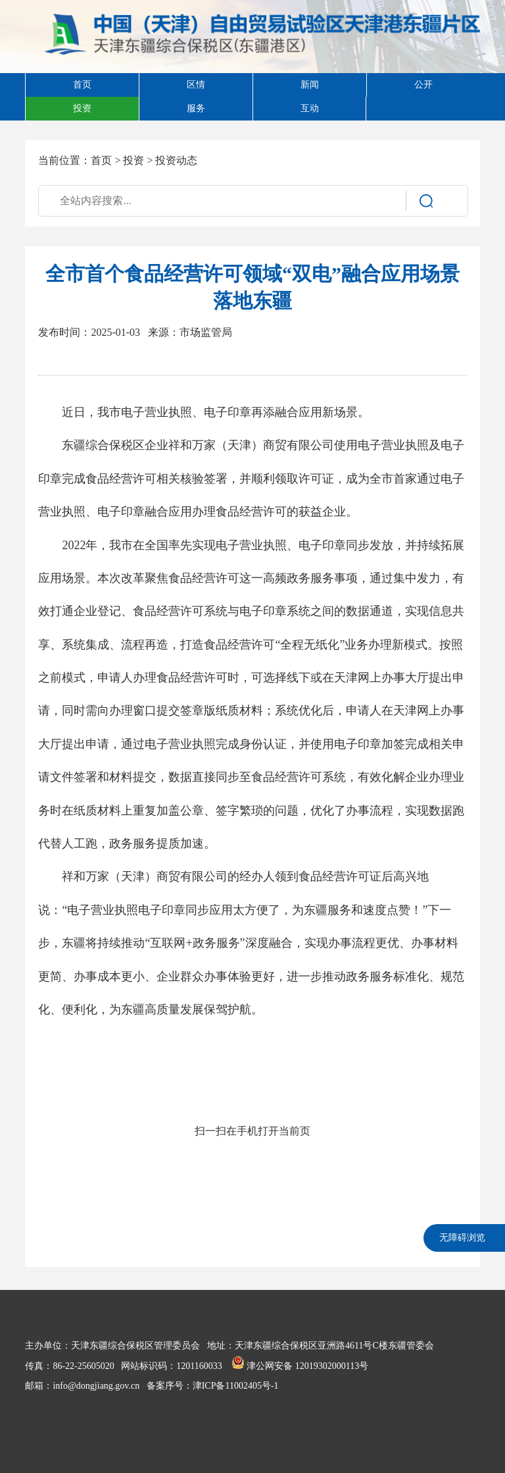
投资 (133, 160)
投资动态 (176, 160)
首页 (101, 160)
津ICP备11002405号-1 (236, 1386)
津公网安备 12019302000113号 (299, 1366)
